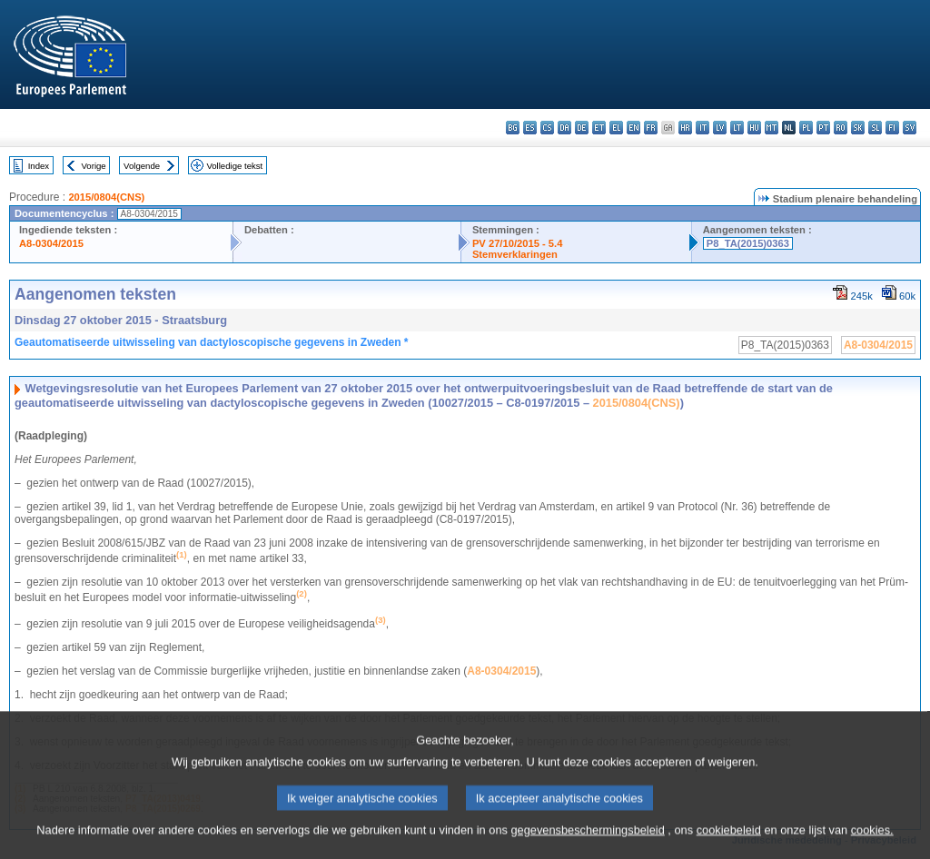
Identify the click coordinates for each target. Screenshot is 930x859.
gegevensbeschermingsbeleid (587, 847)
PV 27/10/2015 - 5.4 (517, 243)
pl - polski (806, 127)
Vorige (94, 166)
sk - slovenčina (858, 127)
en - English (633, 127)
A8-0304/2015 (51, 243)
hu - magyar (754, 127)
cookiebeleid (729, 847)
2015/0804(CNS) (106, 197)
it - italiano (702, 127)
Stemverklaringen (515, 254)
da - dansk (564, 127)
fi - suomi (892, 127)
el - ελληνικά (616, 127)
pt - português (823, 127)
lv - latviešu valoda (720, 127)
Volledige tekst (234, 166)
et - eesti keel (599, 127)
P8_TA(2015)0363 (748, 243)
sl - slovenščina (875, 127)
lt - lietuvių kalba (737, 127)
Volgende (142, 166)
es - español (530, 127)
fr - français (651, 127)
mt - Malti (771, 127)
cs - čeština (547, 127)
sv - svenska (909, 127)
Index (38, 166)
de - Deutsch (582, 127)
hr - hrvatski (685, 127)
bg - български (512, 127)
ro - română (840, 127)
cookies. (872, 847)
